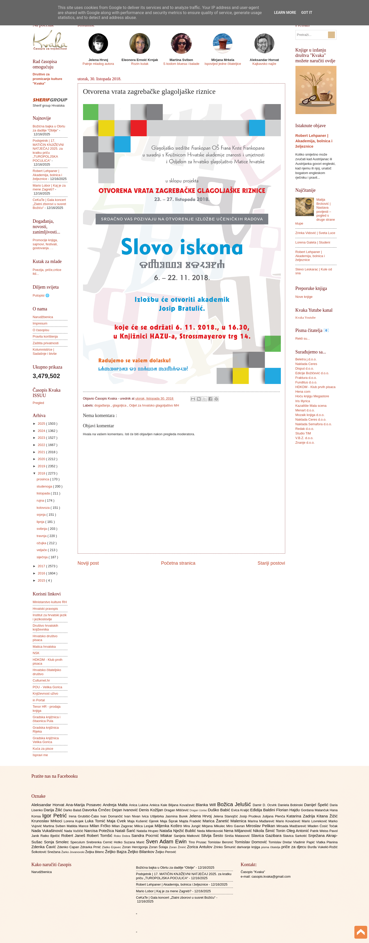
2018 (42, 473)
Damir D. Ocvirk (265, 805)
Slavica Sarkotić (295, 836)
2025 (42, 423)
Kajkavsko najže (264, 64)
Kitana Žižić (327, 816)
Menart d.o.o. (305, 410)
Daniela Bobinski (291, 805)
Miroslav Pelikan (261, 826)
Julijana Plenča (274, 816)
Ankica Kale (158, 805)
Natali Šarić (126, 830)
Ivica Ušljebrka (153, 816)
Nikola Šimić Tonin (269, 830)
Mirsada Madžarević (292, 826)
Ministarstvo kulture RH (50, 602)
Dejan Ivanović (125, 810)
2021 (42, 452)
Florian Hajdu (288, 810)
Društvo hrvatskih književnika (45, 627)
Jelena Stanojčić (226, 816)
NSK (36, 653)
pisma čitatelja (271, 847)
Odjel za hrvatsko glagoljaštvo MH (154, 405)
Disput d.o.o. (304, 368)
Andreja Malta (116, 805)
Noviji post (88, 563)
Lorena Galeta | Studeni (312, 242)
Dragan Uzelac (199, 810)
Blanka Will (206, 805)
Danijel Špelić (317, 805)
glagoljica (120, 405)
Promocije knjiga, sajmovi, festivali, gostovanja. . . (45, 244)
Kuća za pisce (43, 749)
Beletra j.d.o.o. (306, 359)
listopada (44, 493)
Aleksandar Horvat (49, 805)
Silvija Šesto (213, 835)
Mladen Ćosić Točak (322, 826)
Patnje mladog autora (98, 64)
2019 (42, 466)
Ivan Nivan (133, 816)
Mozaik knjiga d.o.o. (310, 415)
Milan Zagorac (123, 826)
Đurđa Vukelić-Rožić (322, 847)
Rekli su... (302, 338)
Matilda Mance (78, 826)
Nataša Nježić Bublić (178, 830)
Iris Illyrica (302, 401)
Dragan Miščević (177, 810)
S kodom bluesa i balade (181, 64)
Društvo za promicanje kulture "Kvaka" (47, 78)
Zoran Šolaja (159, 847)
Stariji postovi (271, 563)
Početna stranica (178, 563)
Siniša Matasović (238, 836)
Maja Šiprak (169, 821)
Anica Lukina (139, 805)
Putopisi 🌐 (41, 295)
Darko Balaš (72, 810)
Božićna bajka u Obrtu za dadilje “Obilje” (49, 128)
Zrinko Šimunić (225, 847)
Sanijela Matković (187, 836)
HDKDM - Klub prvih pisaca (315, 387)
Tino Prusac (198, 842)
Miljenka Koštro (169, 826)
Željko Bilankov (141, 851)
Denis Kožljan (151, 810)
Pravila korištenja (45, 336)
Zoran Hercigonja (135, 847)
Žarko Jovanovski (73, 852)
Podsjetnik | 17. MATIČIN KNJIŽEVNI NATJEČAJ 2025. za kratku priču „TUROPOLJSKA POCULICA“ (48, 150)
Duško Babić (219, 810)
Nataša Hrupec (148, 831)
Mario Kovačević (289, 821)
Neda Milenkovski (210, 831)
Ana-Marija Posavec (84, 805)
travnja (42, 536)
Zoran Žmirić (178, 847)
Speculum (78, 842)
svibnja (42, 529)
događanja (103, 405)
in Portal (39, 700)
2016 (42, 573)
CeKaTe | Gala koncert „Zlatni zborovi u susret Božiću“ (49, 204)
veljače (42, 550)
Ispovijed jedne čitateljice (222, 64)
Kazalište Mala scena (311, 406)
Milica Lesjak (144, 826)
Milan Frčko (101, 826)
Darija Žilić (54, 810)
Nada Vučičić (74, 831)
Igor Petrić (55, 815)
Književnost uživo (45, 693)
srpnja (42, 514)
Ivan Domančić (112, 816)
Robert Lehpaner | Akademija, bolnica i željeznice (47, 175)
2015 (42, 580)
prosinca (43, 479)
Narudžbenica (43, 317)
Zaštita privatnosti (46, 343)
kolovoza (43, 508)
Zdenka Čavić (44, 847)
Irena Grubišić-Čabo (84, 816)
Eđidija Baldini (263, 810)
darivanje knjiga (249, 847)
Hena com (303, 391)
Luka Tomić (96, 821)
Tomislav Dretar (281, 842)
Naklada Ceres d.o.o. (310, 419)
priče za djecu (294, 847)
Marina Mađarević (262, 821)
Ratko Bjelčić (50, 836)
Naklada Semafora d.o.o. (313, 424)
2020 (42, 459)
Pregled (38, 403)
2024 (42, 431)
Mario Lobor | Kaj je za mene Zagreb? (49, 187)
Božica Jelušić (235, 804)
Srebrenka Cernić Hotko (105, 842)
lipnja (41, 522)
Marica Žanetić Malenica (225, 821)
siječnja (43, 557)
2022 (42, 445)
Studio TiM (303, 433)
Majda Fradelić (190, 821)
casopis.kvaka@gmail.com (271, 876)
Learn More (285, 13)
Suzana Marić (135, 842)
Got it (306, 13)
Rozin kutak (139, 64)
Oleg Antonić (298, 830)
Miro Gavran (236, 826)
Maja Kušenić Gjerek (143, 821)
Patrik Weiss (319, 831)
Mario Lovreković (315, 821)
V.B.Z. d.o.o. (304, 438)
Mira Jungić (192, 826)
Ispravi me (40, 755)
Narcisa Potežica (99, 830)
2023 (42, 438)
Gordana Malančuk (315, 810)
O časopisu (41, 330)
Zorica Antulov (200, 847)
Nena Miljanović (238, 830)
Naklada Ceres (306, 364)
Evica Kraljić (240, 810)
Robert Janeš (74, 835)
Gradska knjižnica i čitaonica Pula (46, 719)
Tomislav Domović (251, 842)
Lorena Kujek (74, 821)
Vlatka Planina (326, 842)
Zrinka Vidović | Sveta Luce (315, 233)
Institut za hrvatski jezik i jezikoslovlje (50, 617)
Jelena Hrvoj (201, 816)
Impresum (40, 323)
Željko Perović (165, 852)
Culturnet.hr (41, 680)
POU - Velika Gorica (47, 687)
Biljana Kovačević (182, 805)
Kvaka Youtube (305, 317)
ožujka (42, 543)
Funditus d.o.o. (306, 382)
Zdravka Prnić (91, 847)
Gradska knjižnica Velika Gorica (46, 740)
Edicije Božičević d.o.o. (312, 373)
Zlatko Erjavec (112, 847)
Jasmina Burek (177, 816)
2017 (42, 566)
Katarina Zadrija (301, 816)
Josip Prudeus (250, 816)
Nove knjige (304, 297)
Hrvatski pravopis (45, 609)
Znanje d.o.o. (305, 442)
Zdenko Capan (68, 847)
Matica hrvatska (44, 646)
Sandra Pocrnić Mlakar (152, 835)
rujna (41, 500)
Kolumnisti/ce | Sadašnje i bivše (45, 351)
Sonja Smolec (57, 842)
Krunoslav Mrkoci (48, 821)
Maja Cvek (117, 821)
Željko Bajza (116, 851)
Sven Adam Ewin (167, 841)
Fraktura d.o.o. (306, 378)
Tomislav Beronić (221, 842)
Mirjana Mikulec (214, 826)
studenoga (45, 486)
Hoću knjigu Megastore (312, 396)
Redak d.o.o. (304, 429)
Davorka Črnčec (97, 810)
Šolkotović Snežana (46, 852)
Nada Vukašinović (48, 830)
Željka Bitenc (95, 852)
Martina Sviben (55, 826)
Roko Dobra (122, 835)
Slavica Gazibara (267, 835)
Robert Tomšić (100, 835)
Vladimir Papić (304, 842)
